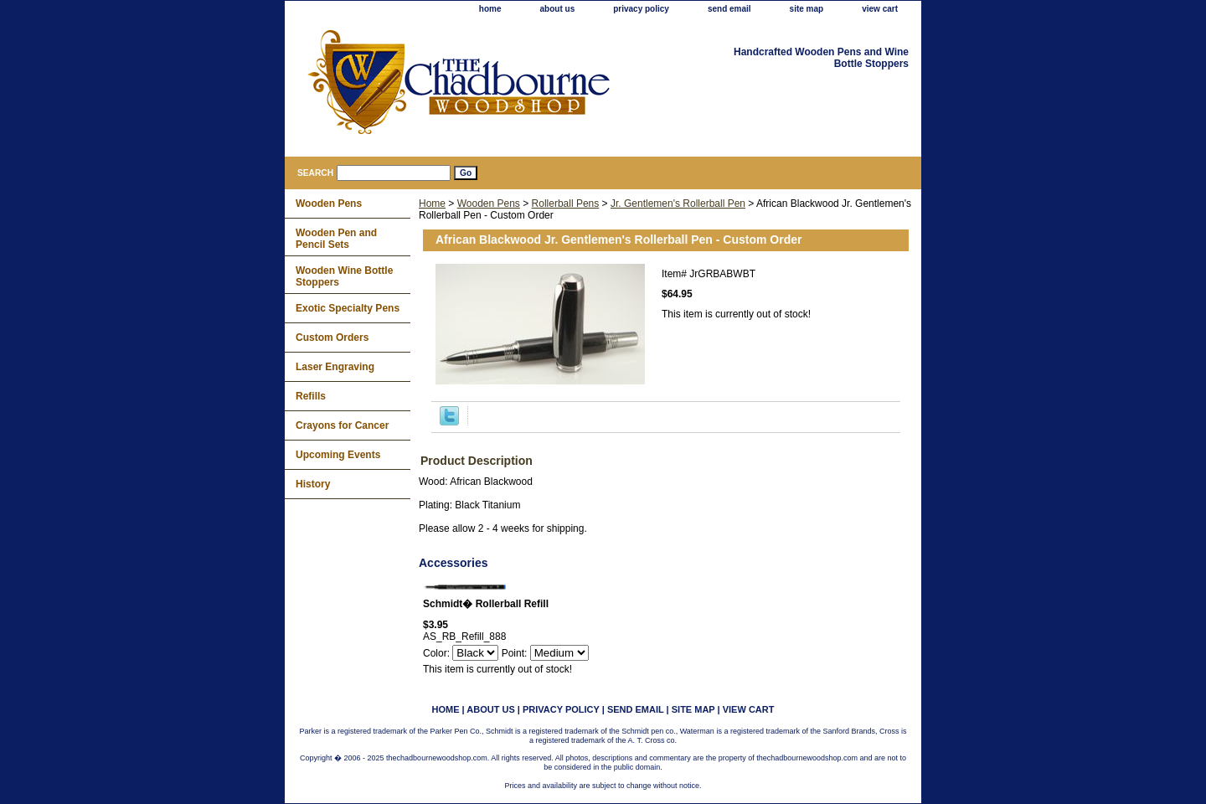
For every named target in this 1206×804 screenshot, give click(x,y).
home (490, 8)
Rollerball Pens (566, 203)
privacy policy (641, 8)
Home (432, 203)
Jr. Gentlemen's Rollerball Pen (678, 203)
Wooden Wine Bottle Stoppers (344, 276)
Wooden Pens (488, 203)
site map (807, 8)
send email (729, 8)
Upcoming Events (338, 455)
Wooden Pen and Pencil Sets (336, 238)
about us (557, 8)
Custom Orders (332, 337)
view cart (880, 8)
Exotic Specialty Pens (347, 308)
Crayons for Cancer (342, 425)
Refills (311, 396)
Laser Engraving (335, 367)
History (313, 484)
